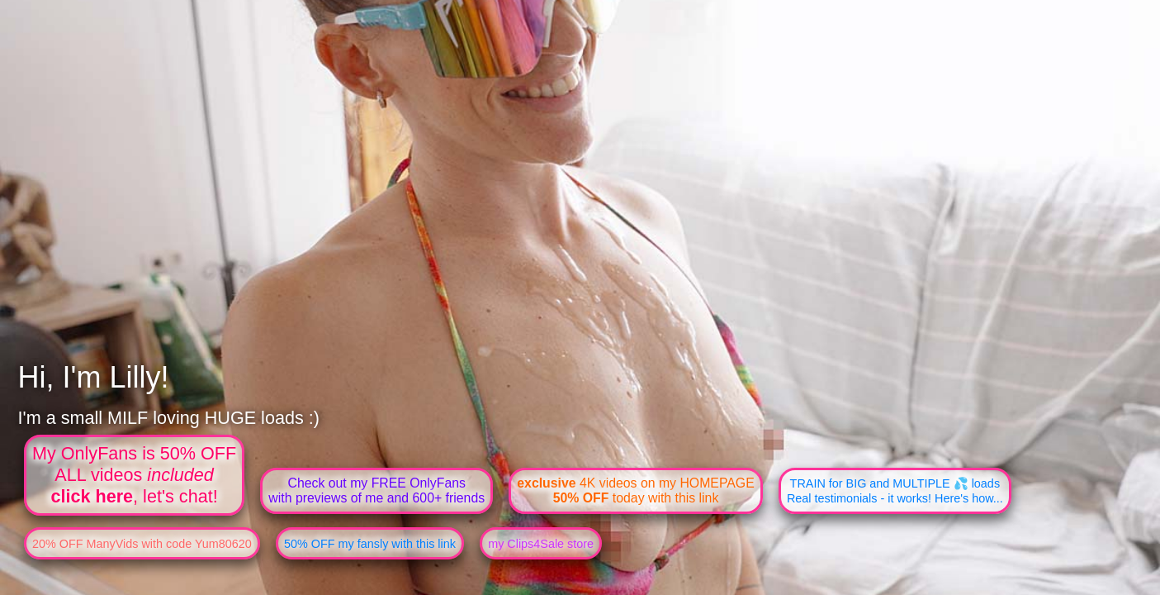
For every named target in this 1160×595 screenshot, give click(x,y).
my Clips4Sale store (541, 543)
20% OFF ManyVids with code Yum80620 (142, 543)
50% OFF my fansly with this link (370, 543)
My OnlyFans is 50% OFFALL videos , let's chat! (134, 475)
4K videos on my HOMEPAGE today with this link (635, 490)
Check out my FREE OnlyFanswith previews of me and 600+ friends (376, 490)
